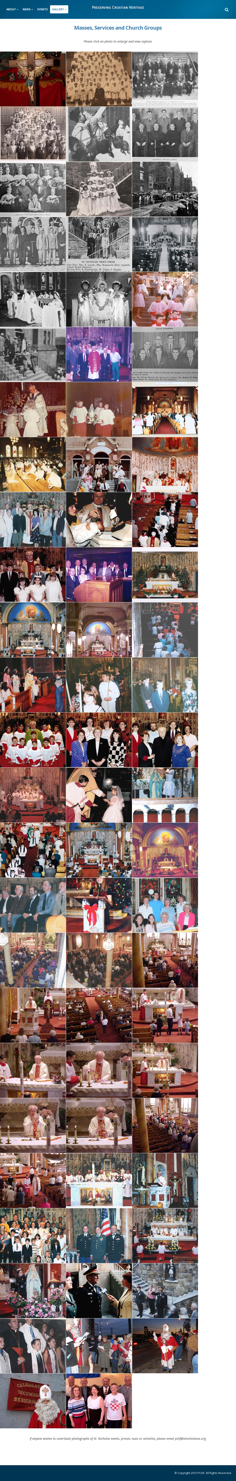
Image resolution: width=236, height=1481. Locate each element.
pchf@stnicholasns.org (190, 1438)
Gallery (58, 9)
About (11, 9)
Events (42, 9)
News (27, 9)
